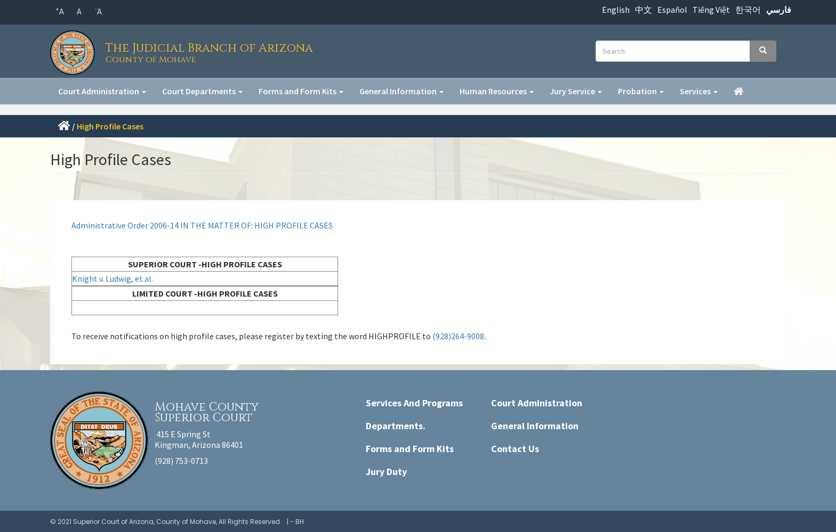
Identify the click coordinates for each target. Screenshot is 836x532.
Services (699, 91)
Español (672, 9)
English (616, 9)
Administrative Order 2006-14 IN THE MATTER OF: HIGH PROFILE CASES (202, 225)
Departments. (395, 426)
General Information (401, 91)
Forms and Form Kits (301, 91)
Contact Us (515, 449)
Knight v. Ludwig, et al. (113, 278)
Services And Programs (414, 403)
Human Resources (497, 91)
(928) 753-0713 (181, 460)
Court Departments (202, 91)
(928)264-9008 (458, 336)
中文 (643, 9)
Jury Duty (386, 471)
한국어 (748, 9)
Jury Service (576, 91)
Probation (641, 91)
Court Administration (102, 91)
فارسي (778, 9)
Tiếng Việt (711, 9)
